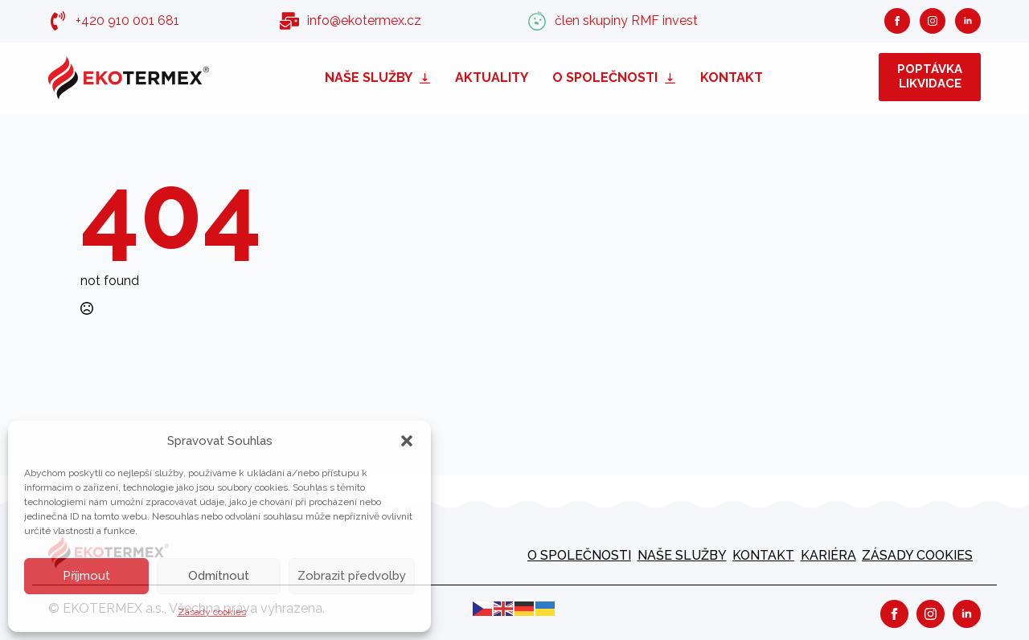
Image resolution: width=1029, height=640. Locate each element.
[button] (407, 441)
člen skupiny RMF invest (626, 20)
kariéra (828, 555)
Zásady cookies (212, 612)
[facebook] (897, 21)
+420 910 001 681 (127, 20)
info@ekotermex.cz (364, 20)
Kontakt (731, 77)
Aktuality (491, 77)
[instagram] (932, 21)
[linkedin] (968, 21)
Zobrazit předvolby (351, 576)
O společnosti (605, 77)
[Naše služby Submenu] (427, 77)
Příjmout (86, 576)
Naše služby (368, 77)
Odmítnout (218, 576)
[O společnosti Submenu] (673, 77)
